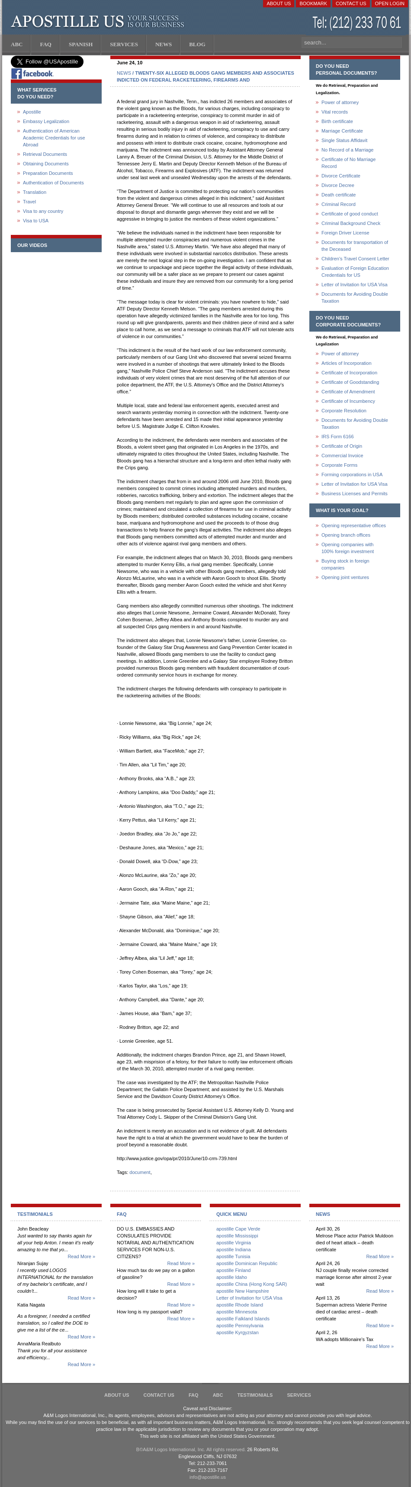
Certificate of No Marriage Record (348, 163)
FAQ (194, 1395)
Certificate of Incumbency (348, 401)
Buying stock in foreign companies (345, 564)
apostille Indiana (233, 1249)
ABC (218, 1395)
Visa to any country (43, 211)
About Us (279, 3)
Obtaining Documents (46, 163)
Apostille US (99, 21)
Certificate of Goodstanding (350, 382)
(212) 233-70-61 (358, 23)
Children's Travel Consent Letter (355, 258)
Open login (390, 3)
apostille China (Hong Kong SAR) (251, 1284)
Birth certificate (337, 121)
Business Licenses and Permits (354, 493)
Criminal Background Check (350, 223)
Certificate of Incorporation (349, 372)
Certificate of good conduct (349, 213)
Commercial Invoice (342, 455)
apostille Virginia (233, 1242)
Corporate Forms (339, 465)
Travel (29, 201)
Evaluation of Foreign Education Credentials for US (355, 272)
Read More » (81, 1256)
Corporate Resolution (343, 410)
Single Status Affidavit (344, 140)
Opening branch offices (345, 535)
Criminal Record (338, 204)
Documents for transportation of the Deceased (354, 246)
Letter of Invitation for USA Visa (354, 284)
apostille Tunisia (233, 1256)
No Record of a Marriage (347, 149)
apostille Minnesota (236, 1311)
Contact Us (351, 3)
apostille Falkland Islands (243, 1318)
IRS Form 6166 (337, 436)
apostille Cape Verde (238, 1228)
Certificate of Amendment (348, 391)
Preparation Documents (48, 173)
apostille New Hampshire (242, 1291)
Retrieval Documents (45, 154)
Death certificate (338, 194)
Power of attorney (340, 102)
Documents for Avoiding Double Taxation (354, 297)
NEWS (124, 73)
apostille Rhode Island (239, 1304)
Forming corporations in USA (351, 474)
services (299, 1395)
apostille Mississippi (237, 1235)
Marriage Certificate (342, 130)
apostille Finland (233, 1270)
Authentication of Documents (53, 182)
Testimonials (255, 1395)
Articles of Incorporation (346, 363)
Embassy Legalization (46, 121)
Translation (34, 192)
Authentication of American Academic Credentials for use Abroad (54, 137)
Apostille (32, 111)
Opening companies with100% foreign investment (347, 548)
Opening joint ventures (345, 577)
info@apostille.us (207, 1477)
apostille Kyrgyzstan (237, 1332)
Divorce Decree (337, 185)
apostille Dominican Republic (246, 1263)
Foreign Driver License (345, 232)
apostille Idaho (231, 1277)
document (139, 1172)
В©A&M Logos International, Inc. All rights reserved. (191, 1449)
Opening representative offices (353, 525)
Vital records (334, 111)
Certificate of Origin (341, 446)
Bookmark (313, 3)
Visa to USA (35, 220)
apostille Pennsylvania (239, 1325)
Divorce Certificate (340, 175)
